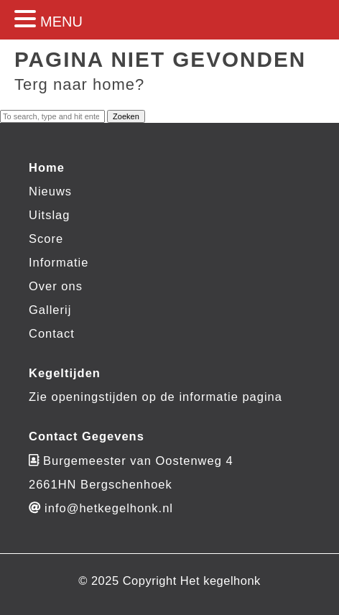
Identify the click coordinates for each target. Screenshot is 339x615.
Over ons (56, 285)
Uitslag (49, 214)
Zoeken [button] (126, 116)
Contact (52, 333)
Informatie (58, 262)
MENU (61, 21)
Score (46, 238)
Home (47, 167)
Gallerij (50, 309)
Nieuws (50, 191)
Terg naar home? (79, 84)
